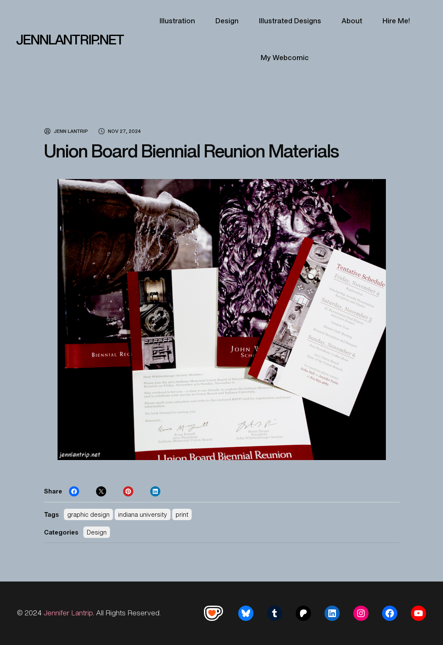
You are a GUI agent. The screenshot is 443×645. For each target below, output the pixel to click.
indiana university (142, 514)
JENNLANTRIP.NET (70, 39)
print (182, 514)
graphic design (88, 514)
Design (97, 532)
